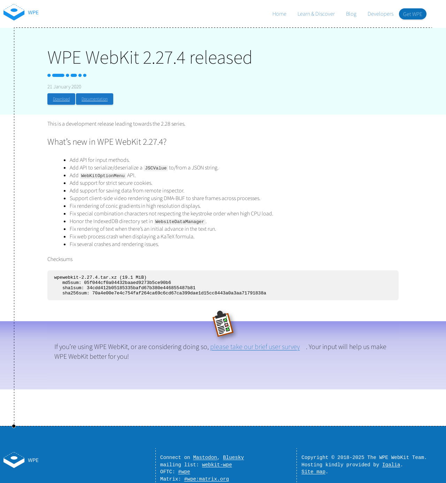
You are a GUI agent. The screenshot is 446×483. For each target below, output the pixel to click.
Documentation (95, 99)
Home (279, 14)
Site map (313, 470)
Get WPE (412, 14)
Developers (380, 14)
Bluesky (233, 454)
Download (61, 99)
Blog (351, 14)
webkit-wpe (217, 462)
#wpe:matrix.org (206, 478)
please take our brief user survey (255, 351)
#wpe (184, 470)
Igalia (391, 462)
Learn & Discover (316, 14)
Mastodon (205, 454)
